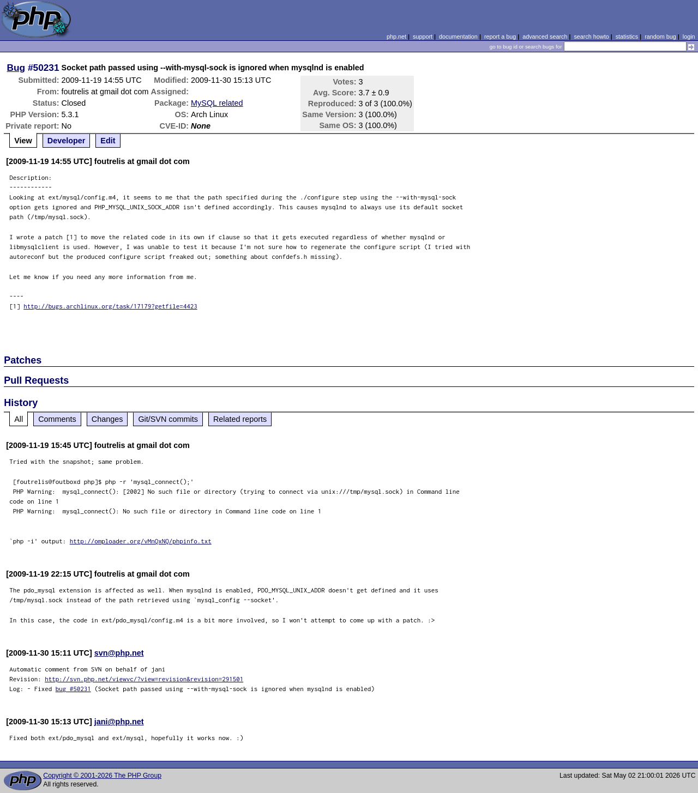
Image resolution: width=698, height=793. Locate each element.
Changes (107, 419)
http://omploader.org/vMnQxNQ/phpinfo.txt (141, 540)
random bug (660, 36)
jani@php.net (119, 721)
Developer (66, 140)
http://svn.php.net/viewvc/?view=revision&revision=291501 (144, 678)
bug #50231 (73, 688)
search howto (591, 36)
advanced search (544, 36)
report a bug (500, 36)
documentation (458, 36)
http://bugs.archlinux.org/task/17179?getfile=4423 (110, 306)
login (689, 36)
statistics (627, 36)
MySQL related (217, 103)
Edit (107, 140)
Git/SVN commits (168, 419)
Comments (57, 419)
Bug (16, 67)
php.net (396, 36)
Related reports (240, 419)
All (18, 419)
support (422, 36)
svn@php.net (119, 653)
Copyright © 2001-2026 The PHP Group (102, 775)
